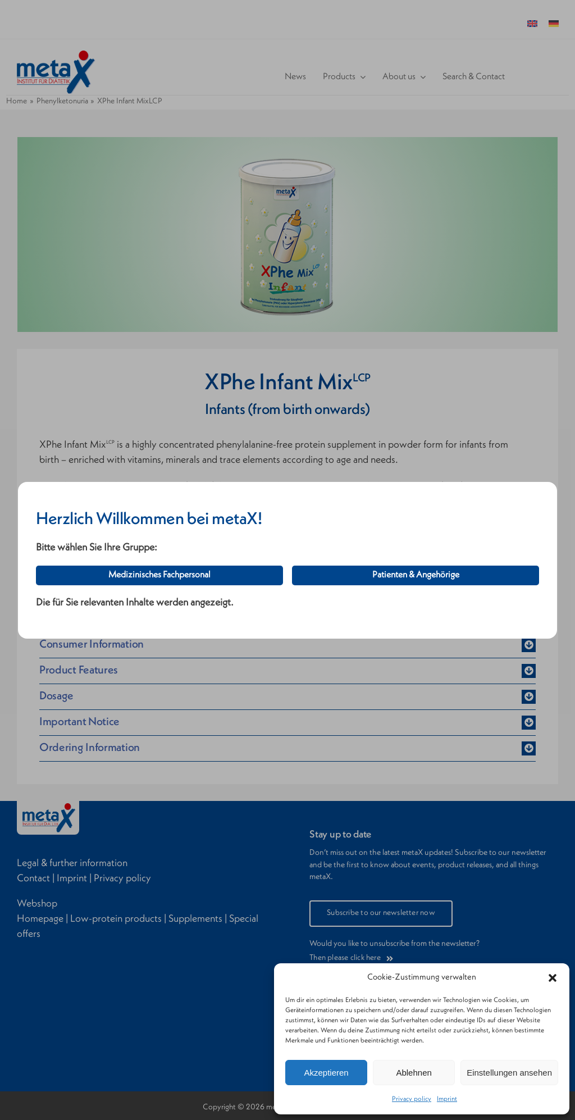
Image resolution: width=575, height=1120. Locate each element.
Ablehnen (413, 1072)
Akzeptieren (326, 1072)
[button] (552, 978)
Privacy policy (411, 1099)
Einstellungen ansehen (509, 1072)
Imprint (447, 1099)
